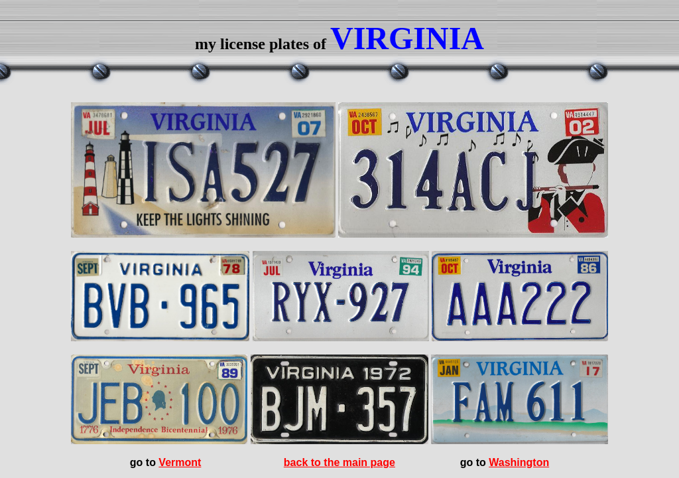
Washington (519, 462)
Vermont (179, 462)
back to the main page (339, 462)
